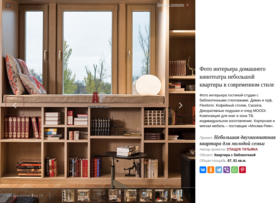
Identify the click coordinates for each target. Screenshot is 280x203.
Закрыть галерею (170, 5)
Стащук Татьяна (242, 149)
